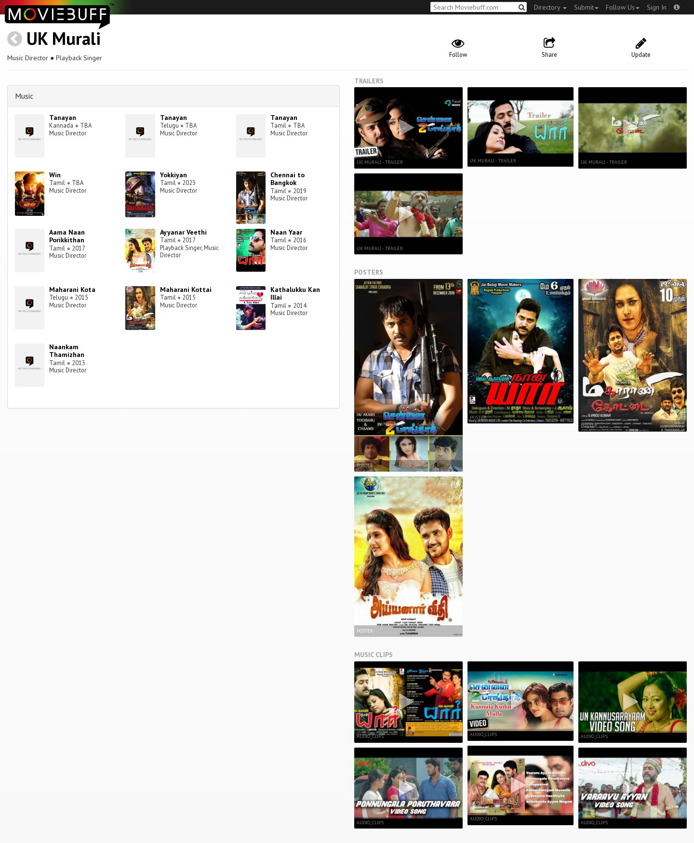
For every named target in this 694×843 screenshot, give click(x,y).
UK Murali (64, 38)
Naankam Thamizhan (66, 350)
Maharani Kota (72, 289)
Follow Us (623, 7)
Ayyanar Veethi (183, 232)
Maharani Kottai (186, 289)
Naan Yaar (286, 232)
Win (55, 175)
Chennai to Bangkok (287, 179)
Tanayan (62, 117)
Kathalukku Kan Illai (295, 293)
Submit (586, 7)
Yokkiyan (173, 175)
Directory (550, 7)
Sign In (657, 7)
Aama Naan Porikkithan (67, 236)
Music (24, 96)
